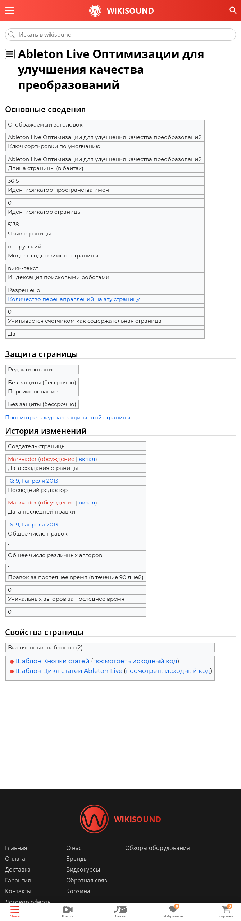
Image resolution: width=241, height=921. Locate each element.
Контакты (18, 891)
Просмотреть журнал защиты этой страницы (68, 417)
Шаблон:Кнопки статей (52, 661)
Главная (16, 848)
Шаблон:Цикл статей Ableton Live (68, 670)
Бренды (77, 859)
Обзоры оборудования (157, 848)
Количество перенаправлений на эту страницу (74, 299)
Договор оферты (28, 902)
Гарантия (18, 880)
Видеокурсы (83, 869)
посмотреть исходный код (135, 661)
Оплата (15, 859)
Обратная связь (88, 880)
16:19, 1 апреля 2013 (33, 480)
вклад (87, 458)
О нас (74, 848)
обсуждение (57, 458)
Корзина (78, 891)
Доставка (18, 869)
